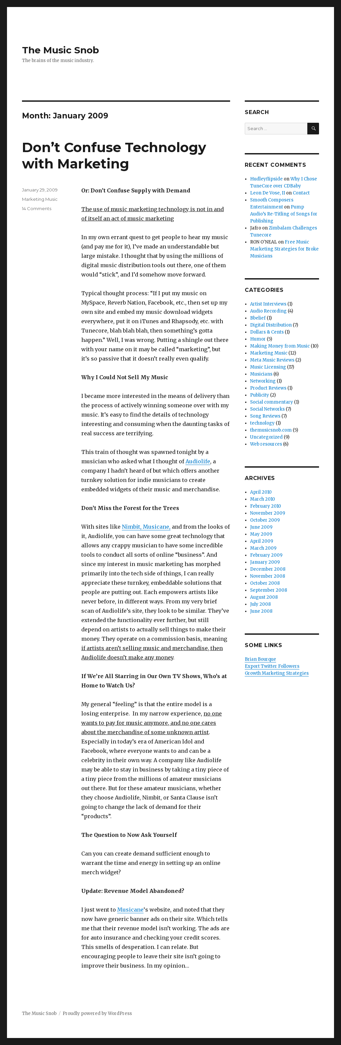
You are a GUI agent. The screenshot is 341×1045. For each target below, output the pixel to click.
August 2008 (264, 597)
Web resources (266, 444)
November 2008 (267, 576)
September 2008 (268, 590)
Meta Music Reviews (272, 360)
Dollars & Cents (267, 332)
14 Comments (36, 208)
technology (262, 423)
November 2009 (267, 513)
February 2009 (266, 555)
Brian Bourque (260, 659)
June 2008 (261, 611)
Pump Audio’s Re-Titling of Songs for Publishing (283, 214)
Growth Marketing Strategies (277, 673)
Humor (258, 339)
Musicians (261, 374)
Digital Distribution (271, 325)
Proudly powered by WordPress (97, 1013)
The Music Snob (60, 50)
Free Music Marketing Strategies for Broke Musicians (284, 249)
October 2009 (265, 520)
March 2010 (262, 499)
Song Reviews (265, 416)
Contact (301, 193)
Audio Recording (268, 311)
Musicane (130, 909)
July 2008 (260, 604)
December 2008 (267, 569)
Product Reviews (268, 388)
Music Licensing (268, 367)
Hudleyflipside (266, 179)
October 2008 (265, 583)
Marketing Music (40, 199)
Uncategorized (266, 437)
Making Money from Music (280, 346)
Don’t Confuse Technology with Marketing (114, 155)
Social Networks (267, 409)
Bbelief (258, 318)
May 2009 (261, 534)
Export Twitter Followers (272, 666)
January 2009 (265, 562)
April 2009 (261, 541)
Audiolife (197, 461)
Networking (263, 381)
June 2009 (261, 527)
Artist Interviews (268, 304)
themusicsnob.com (271, 430)
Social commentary (271, 402)
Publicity (259, 395)
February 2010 (265, 506)
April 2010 (261, 492)
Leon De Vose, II (267, 193)
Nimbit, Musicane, (146, 526)
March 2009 (263, 548)
